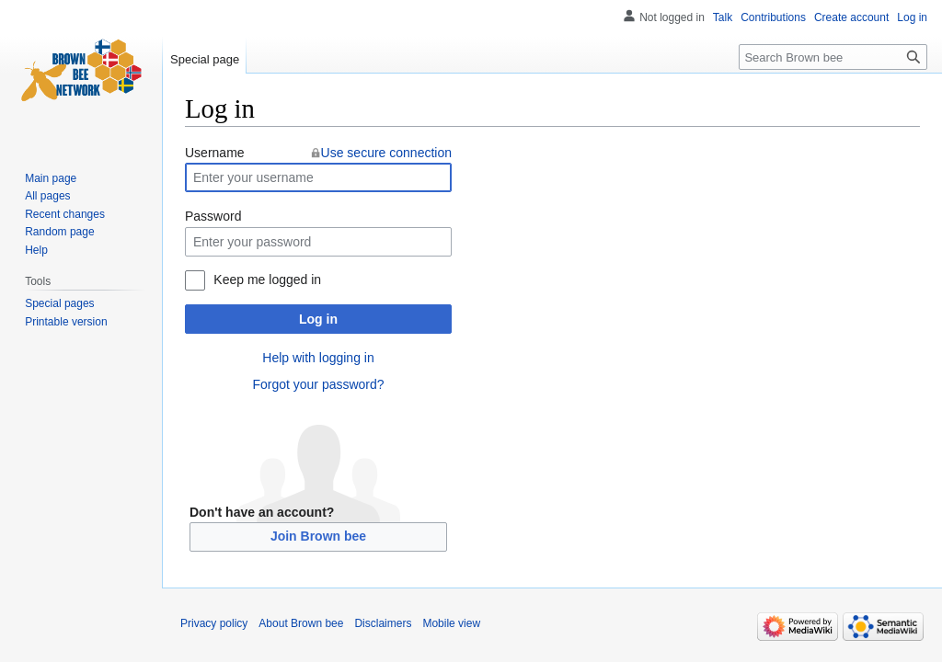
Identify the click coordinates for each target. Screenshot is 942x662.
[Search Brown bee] (833, 57)
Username (215, 152)
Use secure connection (386, 152)
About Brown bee (300, 623)
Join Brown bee (318, 536)
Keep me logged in (267, 279)
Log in (318, 319)
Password (213, 216)
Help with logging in (317, 357)
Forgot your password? (318, 384)
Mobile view (451, 623)
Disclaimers (382, 623)
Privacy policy (213, 623)
